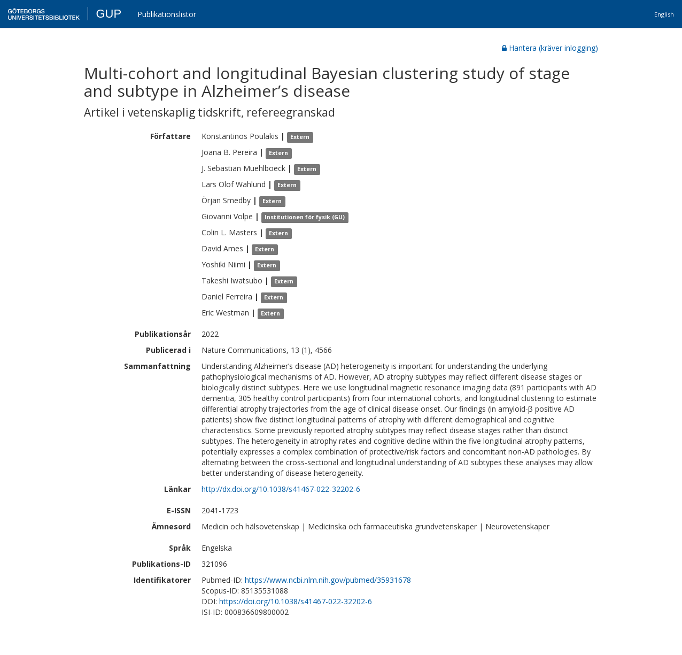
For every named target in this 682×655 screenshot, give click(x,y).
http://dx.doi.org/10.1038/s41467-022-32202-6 (280, 489)
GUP (108, 13)
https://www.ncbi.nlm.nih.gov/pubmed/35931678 (328, 580)
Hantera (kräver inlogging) (550, 48)
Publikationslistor (166, 14)
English (664, 14)
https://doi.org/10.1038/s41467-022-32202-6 (295, 601)
